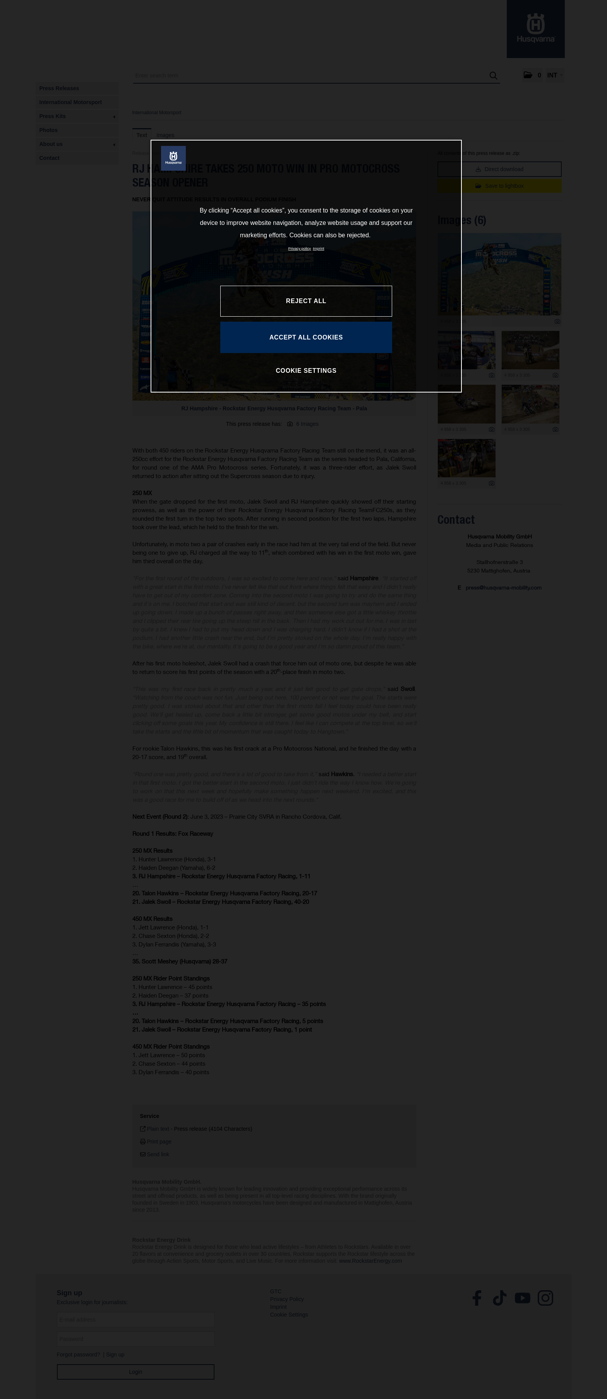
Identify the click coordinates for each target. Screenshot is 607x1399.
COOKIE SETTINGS (306, 370)
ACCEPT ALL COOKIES (306, 337)
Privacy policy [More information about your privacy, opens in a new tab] (299, 248)
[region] (306, 266)
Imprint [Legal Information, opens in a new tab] (318, 248)
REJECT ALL (306, 301)
